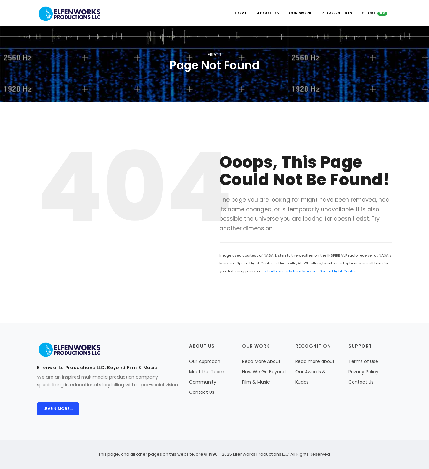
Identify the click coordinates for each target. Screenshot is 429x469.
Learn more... (58, 408)
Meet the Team (206, 371)
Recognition (337, 13)
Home (241, 13)
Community (202, 382)
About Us (268, 13)
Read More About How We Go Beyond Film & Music (264, 371)
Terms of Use (363, 361)
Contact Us (201, 392)
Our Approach (204, 361)
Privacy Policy (363, 371)
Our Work (300, 13)
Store (374, 13)
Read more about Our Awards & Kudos (315, 371)
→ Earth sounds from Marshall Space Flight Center (309, 271)
